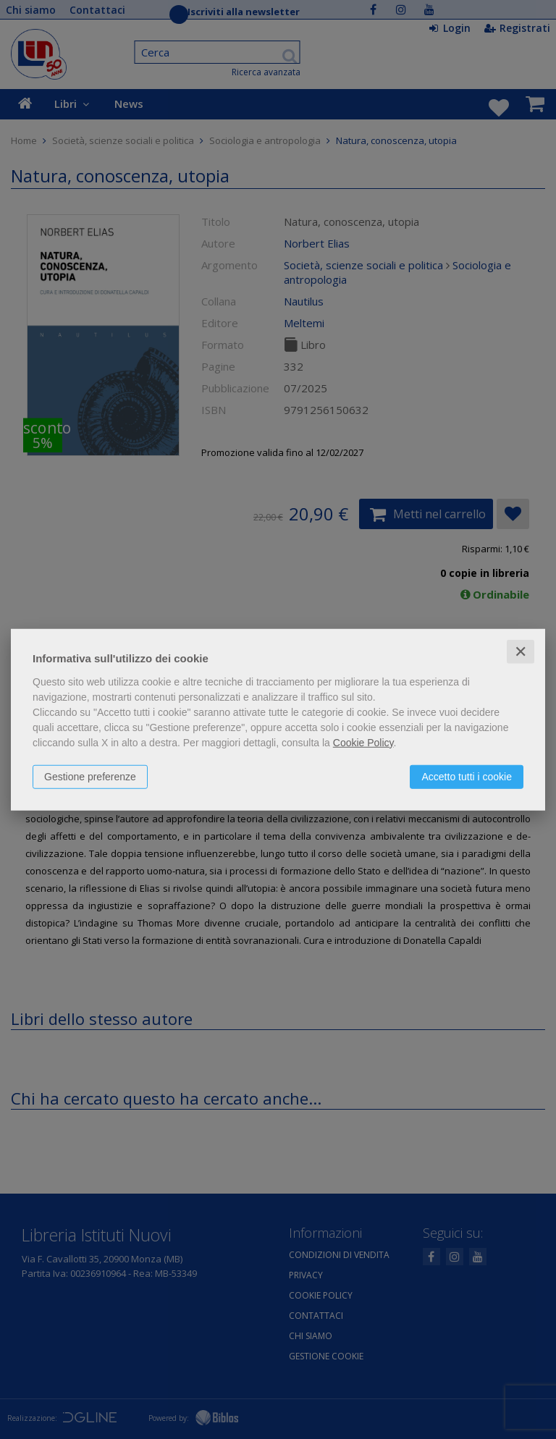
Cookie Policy (363, 742)
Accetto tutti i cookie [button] (466, 776)
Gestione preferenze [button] (90, 776)
